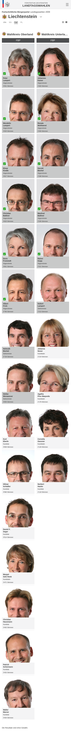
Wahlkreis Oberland (20, 34)
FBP (16, 22)
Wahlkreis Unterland (54, 34)
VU (10, 22)
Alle (4, 22)
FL (21, 22)
